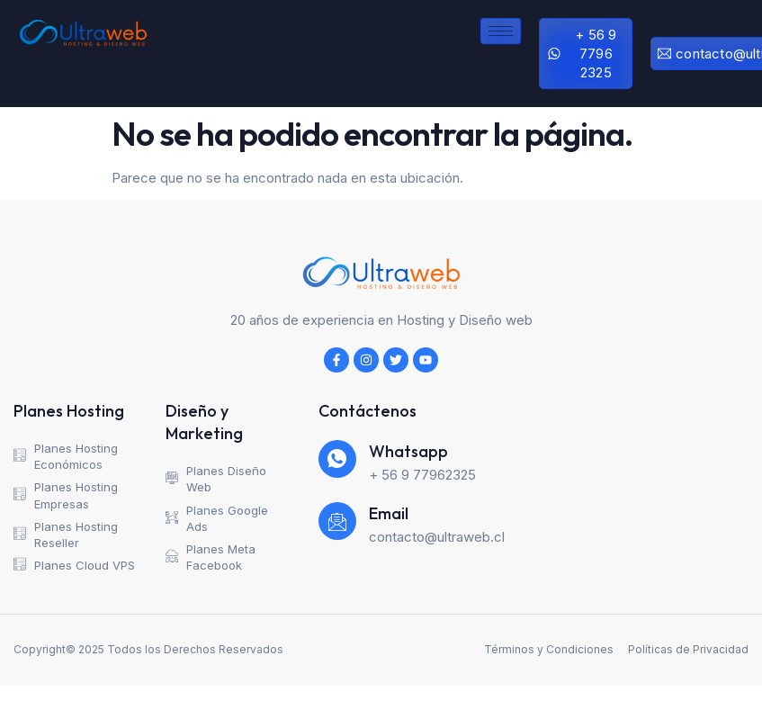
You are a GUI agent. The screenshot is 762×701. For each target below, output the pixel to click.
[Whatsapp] (337, 459)
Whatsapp (408, 451)
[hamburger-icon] (500, 31)
